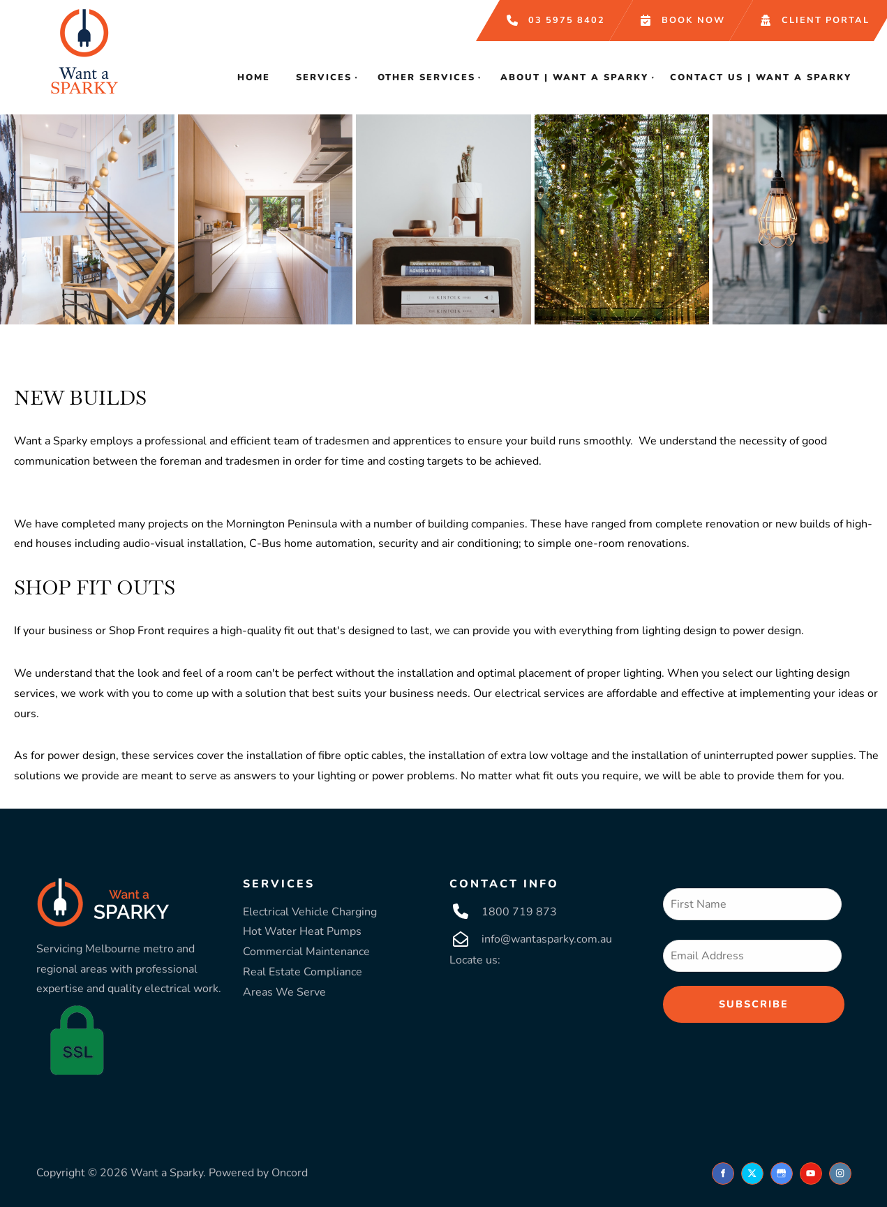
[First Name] (752, 904)
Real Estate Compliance (302, 972)
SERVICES (279, 884)
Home (253, 77)
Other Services (426, 77)
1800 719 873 (519, 912)
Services (324, 77)
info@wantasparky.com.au (547, 939)
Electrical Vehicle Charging (310, 912)
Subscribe (754, 1004)
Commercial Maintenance (306, 951)
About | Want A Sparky (574, 77)
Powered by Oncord (258, 1172)
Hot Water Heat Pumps (302, 931)
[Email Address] (752, 956)
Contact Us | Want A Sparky (760, 77)
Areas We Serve (284, 992)
